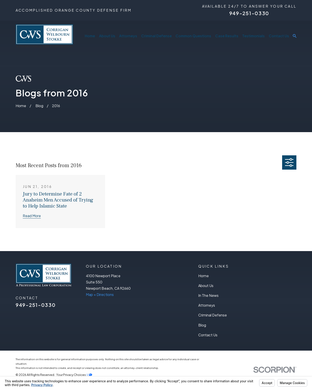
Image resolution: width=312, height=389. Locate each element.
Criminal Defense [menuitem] (156, 35)
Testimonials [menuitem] (253, 35)
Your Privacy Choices (74, 375)
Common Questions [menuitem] (193, 35)
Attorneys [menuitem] (128, 35)
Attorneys (206, 305)
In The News (208, 295)
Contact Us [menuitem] (279, 35)
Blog (202, 325)
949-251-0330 (249, 13)
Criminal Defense (212, 315)
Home (203, 275)
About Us (205, 285)
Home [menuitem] (90, 35)
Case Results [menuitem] (226, 35)
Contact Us (207, 335)
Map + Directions (100, 294)
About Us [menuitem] (107, 35)
